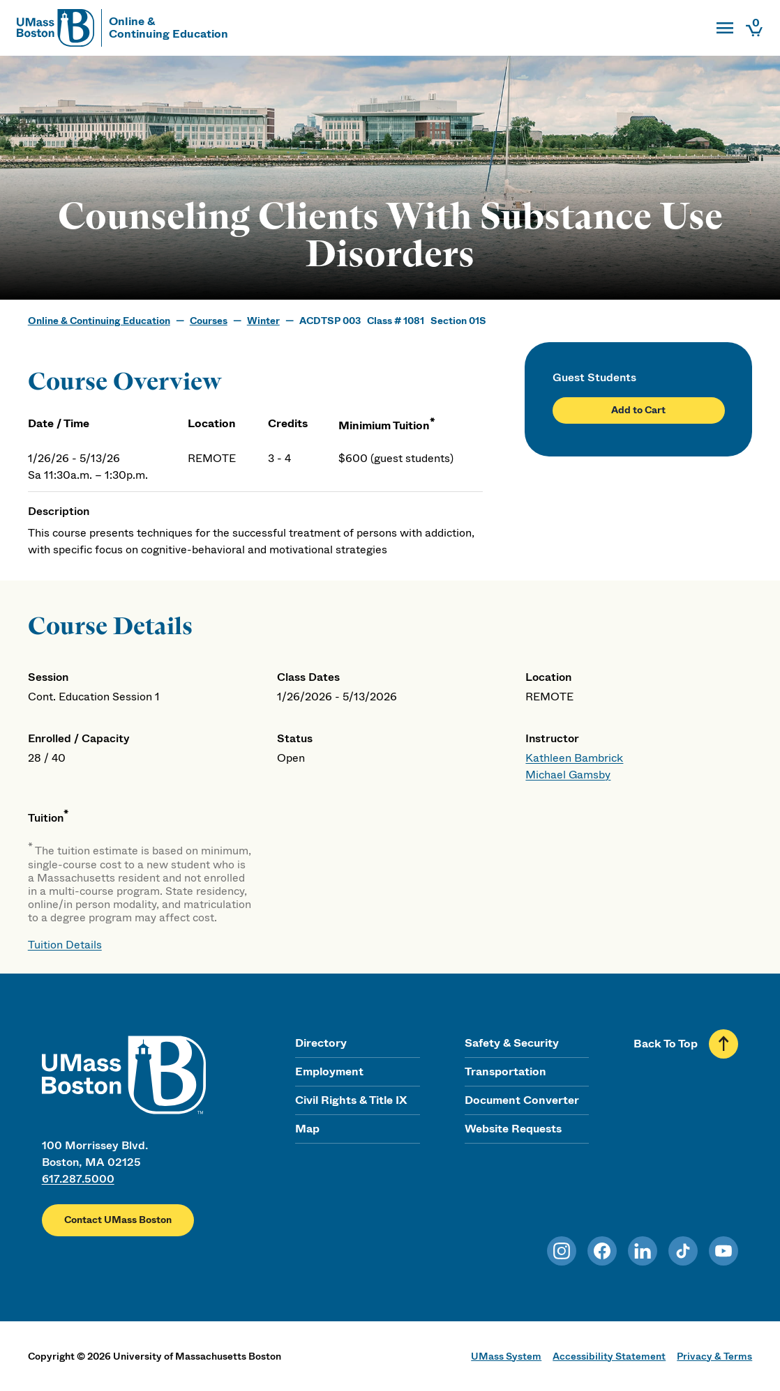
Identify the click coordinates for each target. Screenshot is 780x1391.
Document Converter (522, 1100)
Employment (329, 1071)
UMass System (506, 1356)
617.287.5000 (78, 1179)
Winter (263, 321)
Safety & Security (512, 1043)
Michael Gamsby (567, 775)
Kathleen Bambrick (574, 758)
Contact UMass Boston (118, 1220)
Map (307, 1129)
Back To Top (665, 1044)
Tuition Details (65, 945)
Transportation (505, 1071)
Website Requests (513, 1129)
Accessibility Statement (609, 1356)
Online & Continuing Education (99, 321)
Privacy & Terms (714, 1356)
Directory (321, 1043)
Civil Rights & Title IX (351, 1100)
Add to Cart (638, 410)
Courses (208, 321)
